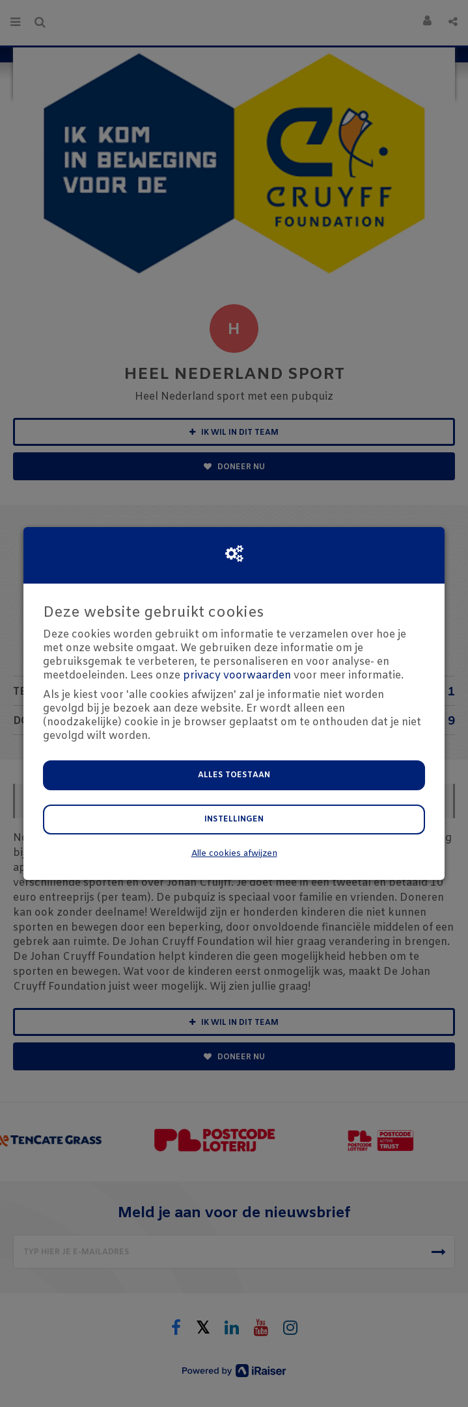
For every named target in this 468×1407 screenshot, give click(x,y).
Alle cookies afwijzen (234, 853)
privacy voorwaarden (237, 675)
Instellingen (234, 819)
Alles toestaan (234, 775)
